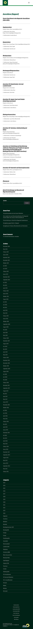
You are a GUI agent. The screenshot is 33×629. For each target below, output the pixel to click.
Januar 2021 (5, 317)
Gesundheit (5, 539)
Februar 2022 (6, 289)
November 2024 (6, 244)
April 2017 (5, 394)
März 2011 (5, 467)
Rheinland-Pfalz (6, 556)
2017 (4, 492)
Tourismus (5, 564)
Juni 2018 (5, 375)
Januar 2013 (5, 461)
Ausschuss (5, 517)
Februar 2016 (6, 419)
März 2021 (5, 311)
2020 (4, 500)
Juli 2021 (5, 300)
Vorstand (5, 581)
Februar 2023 (6, 269)
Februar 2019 (6, 355)
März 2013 (5, 458)
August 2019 (5, 342)
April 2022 (5, 286)
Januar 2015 (5, 428)
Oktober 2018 (6, 364)
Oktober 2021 (6, 294)
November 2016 (6, 403)
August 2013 (5, 456)
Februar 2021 (6, 314)
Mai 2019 (5, 347)
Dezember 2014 (6, 431)
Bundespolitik (6, 528)
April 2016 (5, 414)
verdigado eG (5, 624)
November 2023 (6, 258)
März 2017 (5, 397)
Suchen (5, 199)
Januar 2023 (5, 272)
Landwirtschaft (6, 545)
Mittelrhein (5, 547)
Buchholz (5, 522)
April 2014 (5, 439)
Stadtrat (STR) (6, 561)
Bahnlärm (5, 520)
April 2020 (5, 330)
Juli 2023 (5, 264)
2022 (4, 506)
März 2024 (5, 247)
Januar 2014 (5, 447)
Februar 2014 (6, 444)
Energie (4, 531)
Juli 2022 (5, 280)
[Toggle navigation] (29, 7)
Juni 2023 (5, 267)
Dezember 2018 (6, 358)
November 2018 (6, 361)
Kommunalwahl (6, 542)
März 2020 (5, 333)
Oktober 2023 (6, 261)
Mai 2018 (5, 378)
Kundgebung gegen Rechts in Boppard (11, 221)
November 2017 (6, 383)
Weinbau (5, 586)
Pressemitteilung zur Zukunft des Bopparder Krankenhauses (15, 218)
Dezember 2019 (6, 339)
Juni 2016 (5, 411)
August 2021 (5, 297)
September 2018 (6, 367)
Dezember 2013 (6, 450)
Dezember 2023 (6, 255)
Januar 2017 (5, 400)
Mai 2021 (5, 305)
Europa (4, 533)
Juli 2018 (5, 372)
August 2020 (5, 325)
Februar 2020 (6, 336)
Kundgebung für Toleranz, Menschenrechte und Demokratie (15, 224)
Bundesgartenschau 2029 (8, 525)
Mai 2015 (5, 422)
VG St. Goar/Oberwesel (7, 578)
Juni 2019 (5, 344)
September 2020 (6, 322)
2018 (4, 495)
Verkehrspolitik (6, 570)
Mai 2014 (5, 436)
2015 (4, 486)
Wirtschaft (5, 589)
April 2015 (5, 425)
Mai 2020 (5, 328)
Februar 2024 (6, 250)
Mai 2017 (5, 392)
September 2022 (6, 278)
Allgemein (5, 514)
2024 (4, 511)
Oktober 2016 (6, 406)
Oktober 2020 (6, 319)
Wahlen (4, 583)
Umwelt (4, 567)
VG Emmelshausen (7, 572)
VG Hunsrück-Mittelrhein (8, 575)
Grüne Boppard (10, 2)
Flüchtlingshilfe (6, 536)
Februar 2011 (6, 469)
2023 (4, 508)
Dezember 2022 (6, 275)
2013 (4, 481)
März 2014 (5, 442)
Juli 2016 (5, 408)
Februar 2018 (6, 381)
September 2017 (6, 386)
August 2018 (5, 369)
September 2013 (6, 453)
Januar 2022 (5, 292)
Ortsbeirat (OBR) (6, 550)
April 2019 (5, 350)
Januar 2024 (5, 253)
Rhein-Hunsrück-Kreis (7, 553)
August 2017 (5, 389)
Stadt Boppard (6, 558)
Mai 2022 (5, 283)
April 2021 (5, 308)
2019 (4, 497)
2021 (4, 503)
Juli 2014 (5, 433)
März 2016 (5, 417)
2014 (4, 483)
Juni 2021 (5, 303)
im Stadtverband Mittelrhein (12, 3)
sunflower (11, 623)
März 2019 (5, 353)
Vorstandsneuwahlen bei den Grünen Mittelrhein (13, 211)
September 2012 (6, 464)
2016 (4, 489)
